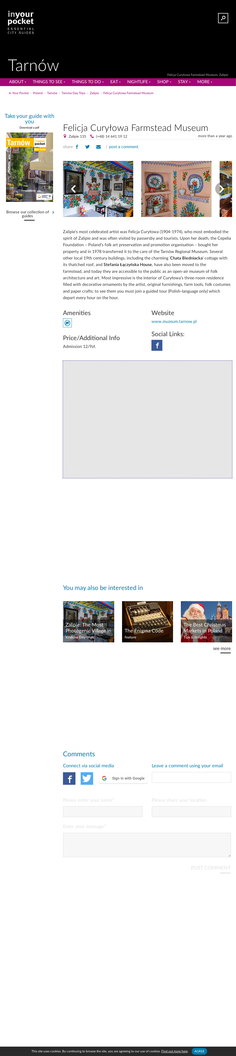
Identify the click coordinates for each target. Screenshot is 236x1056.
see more (222, 648)
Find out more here (174, 1051)
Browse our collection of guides (27, 214)
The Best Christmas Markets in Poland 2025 (204, 628)
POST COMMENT (211, 872)
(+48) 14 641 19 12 (111, 136)
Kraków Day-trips (80, 637)
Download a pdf (29, 127)
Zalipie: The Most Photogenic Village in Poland (88, 628)
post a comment (123, 147)
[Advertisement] (147, 108)
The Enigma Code (144, 631)
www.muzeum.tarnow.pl (174, 321)
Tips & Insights (195, 637)
